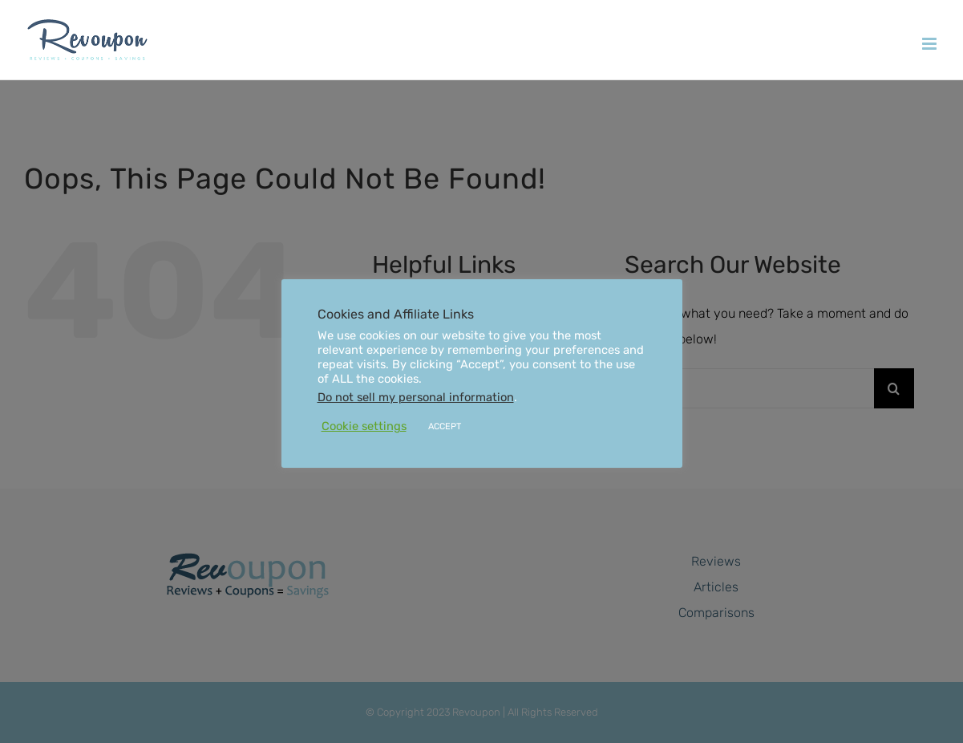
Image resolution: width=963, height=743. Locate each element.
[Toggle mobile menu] (930, 43)
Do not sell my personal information (416, 397)
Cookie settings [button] (364, 426)
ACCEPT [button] (444, 426)
